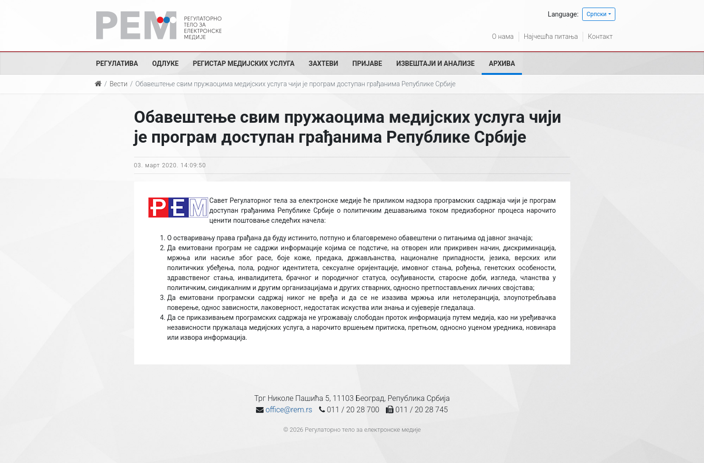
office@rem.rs (288, 409)
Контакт (600, 36)
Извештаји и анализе (435, 63)
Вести (119, 84)
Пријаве (367, 63)
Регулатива (117, 63)
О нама (503, 36)
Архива (502, 63)
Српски (596, 14)
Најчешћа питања (551, 36)
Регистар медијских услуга (243, 63)
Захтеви (323, 63)
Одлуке (165, 63)
